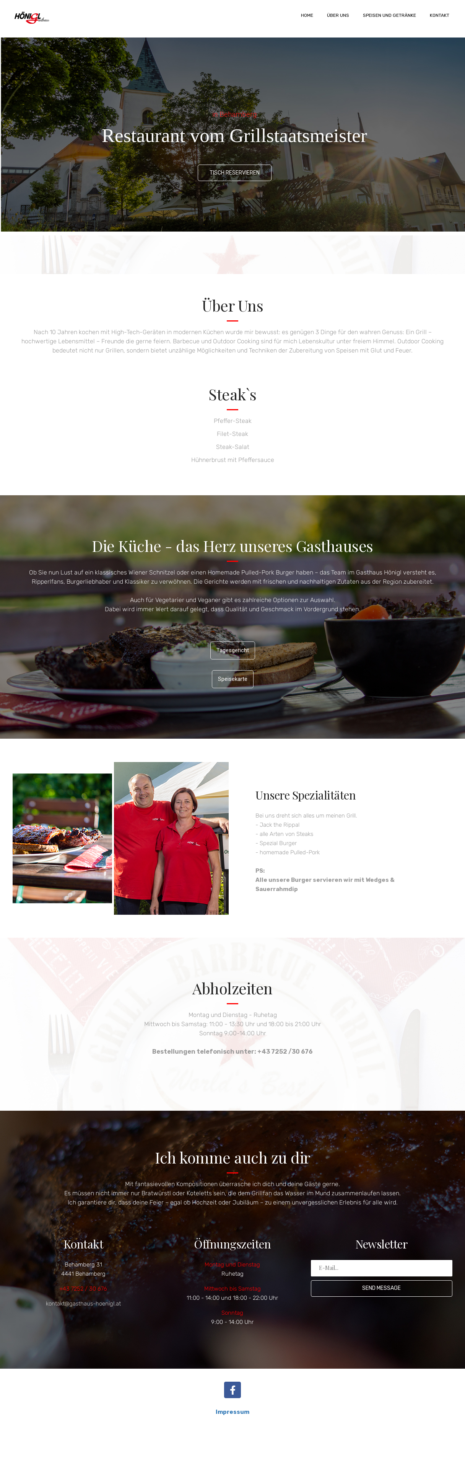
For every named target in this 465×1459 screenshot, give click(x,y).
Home (307, 15)
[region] (232, 135)
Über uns (338, 15)
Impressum (232, 1411)
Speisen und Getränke (389, 15)
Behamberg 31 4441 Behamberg (83, 1269)
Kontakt (439, 15)
